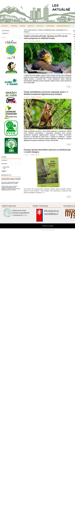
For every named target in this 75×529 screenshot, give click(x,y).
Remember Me (5, 167)
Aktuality (4, 26)
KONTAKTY (5, 33)
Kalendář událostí (63, 26)
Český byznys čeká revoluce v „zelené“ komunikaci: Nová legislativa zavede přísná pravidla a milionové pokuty (10, 188)
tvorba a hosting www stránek (47, 229)
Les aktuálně (49, 226)
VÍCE (68, 86)
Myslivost (40, 26)
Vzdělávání (50, 26)
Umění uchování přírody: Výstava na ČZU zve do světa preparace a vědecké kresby (45, 37)
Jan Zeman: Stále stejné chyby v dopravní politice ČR (10, 183)
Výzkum (22, 26)
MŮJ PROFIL (5, 30)
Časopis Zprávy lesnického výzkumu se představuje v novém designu (47, 150)
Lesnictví (31, 26)
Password (4, 163)
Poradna (14, 26)
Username (4, 160)
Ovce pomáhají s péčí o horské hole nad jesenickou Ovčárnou (11, 179)
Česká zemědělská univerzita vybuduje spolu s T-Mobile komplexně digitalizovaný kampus (46, 93)
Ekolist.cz (7, 175)
